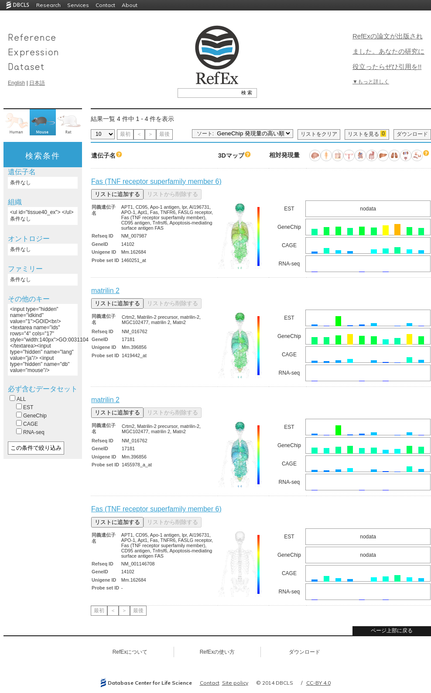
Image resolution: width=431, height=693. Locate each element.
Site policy (235, 682)
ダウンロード (412, 134)
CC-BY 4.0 (318, 682)
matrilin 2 (105, 290)
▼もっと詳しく (370, 82)
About (129, 5)
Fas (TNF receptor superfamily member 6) (156, 181)
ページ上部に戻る (392, 630)
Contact (105, 5)
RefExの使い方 (217, 652)
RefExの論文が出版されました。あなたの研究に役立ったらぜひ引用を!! (388, 51)
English (16, 83)
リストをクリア (319, 134)
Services (78, 5)
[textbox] (207, 93)
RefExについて (130, 652)
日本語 (37, 83)
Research (48, 5)
